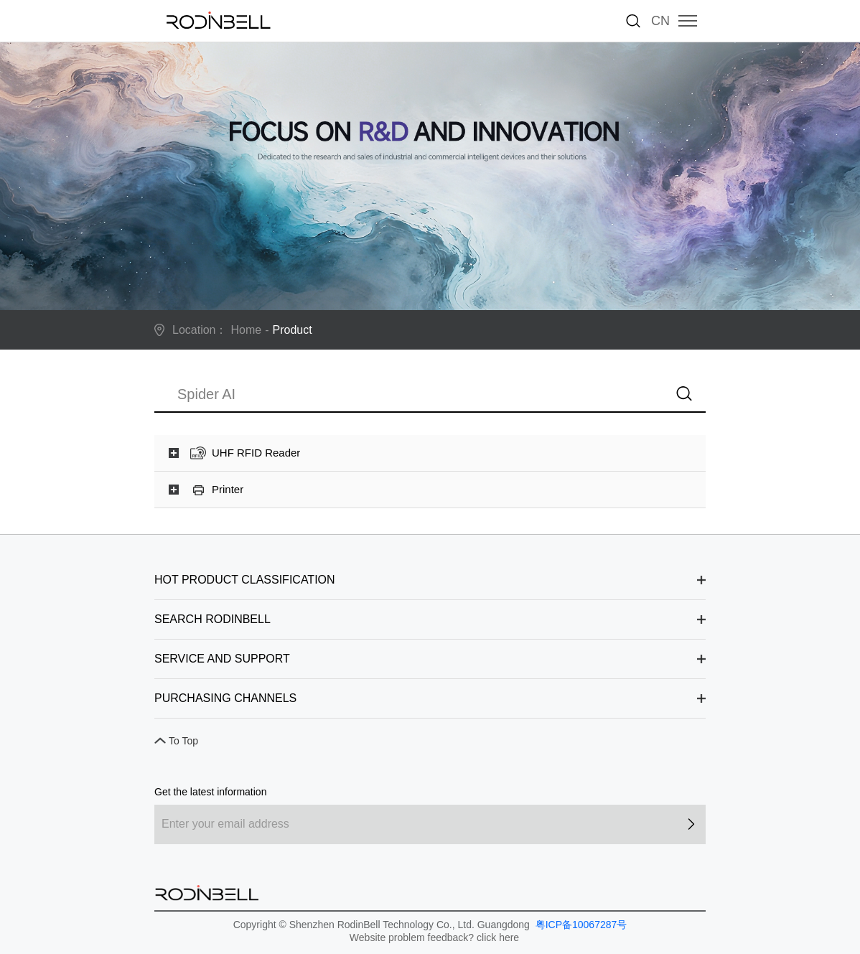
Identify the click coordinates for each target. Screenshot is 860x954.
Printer (227, 489)
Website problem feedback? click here (434, 937)
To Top (183, 741)
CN (660, 21)
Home (246, 330)
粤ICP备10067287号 (580, 924)
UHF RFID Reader (256, 452)
